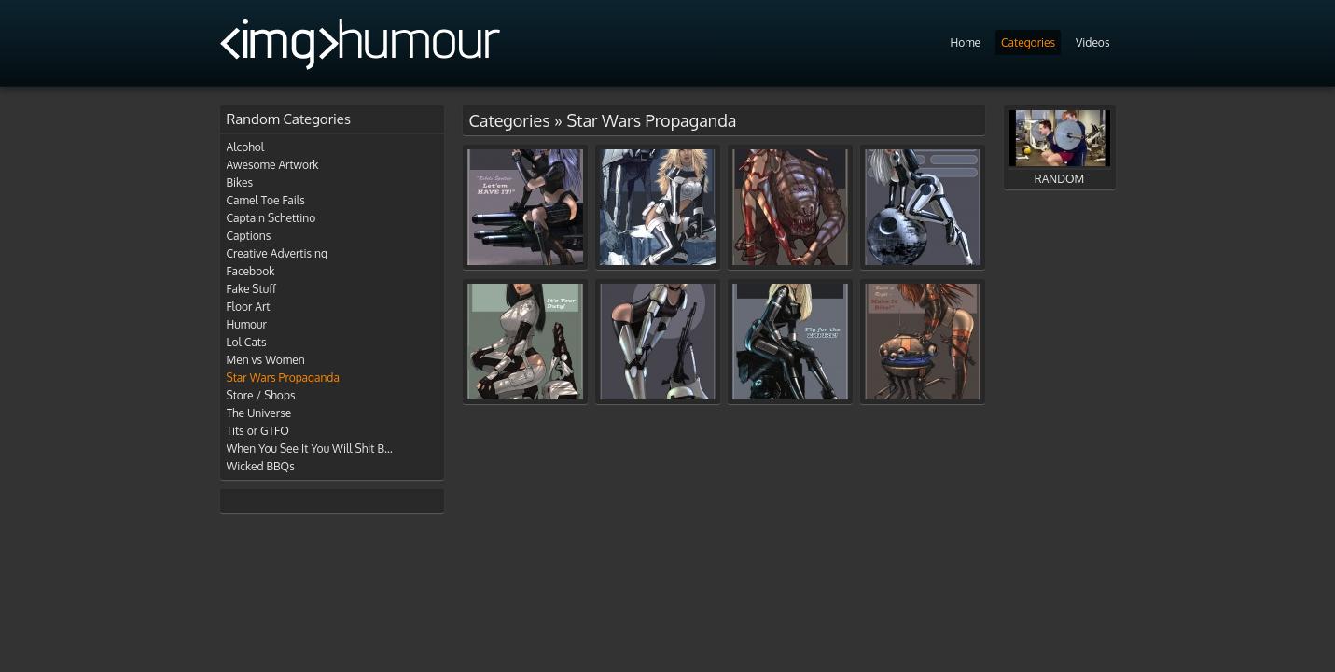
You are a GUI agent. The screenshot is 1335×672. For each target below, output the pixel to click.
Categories (1028, 42)
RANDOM (1059, 148)
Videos (1092, 42)
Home (965, 42)
